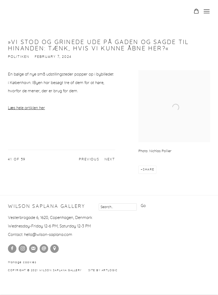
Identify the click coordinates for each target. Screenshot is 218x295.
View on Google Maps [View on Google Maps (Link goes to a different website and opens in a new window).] (54, 248)
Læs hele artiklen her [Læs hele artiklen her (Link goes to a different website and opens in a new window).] (26, 108)
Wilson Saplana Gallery (45, 11)
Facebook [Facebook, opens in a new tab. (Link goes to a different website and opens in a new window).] (12, 248)
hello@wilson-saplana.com (48, 235)
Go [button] (143, 206)
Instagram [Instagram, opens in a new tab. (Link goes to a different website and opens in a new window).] (23, 248)
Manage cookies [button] (22, 262)
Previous (89, 159)
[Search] (118, 207)
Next (110, 159)
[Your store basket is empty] (196, 12)
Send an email (44, 248)
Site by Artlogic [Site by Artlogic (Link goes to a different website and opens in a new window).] (103, 270)
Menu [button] (206, 12)
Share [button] (148, 169)
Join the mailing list (33, 248)
